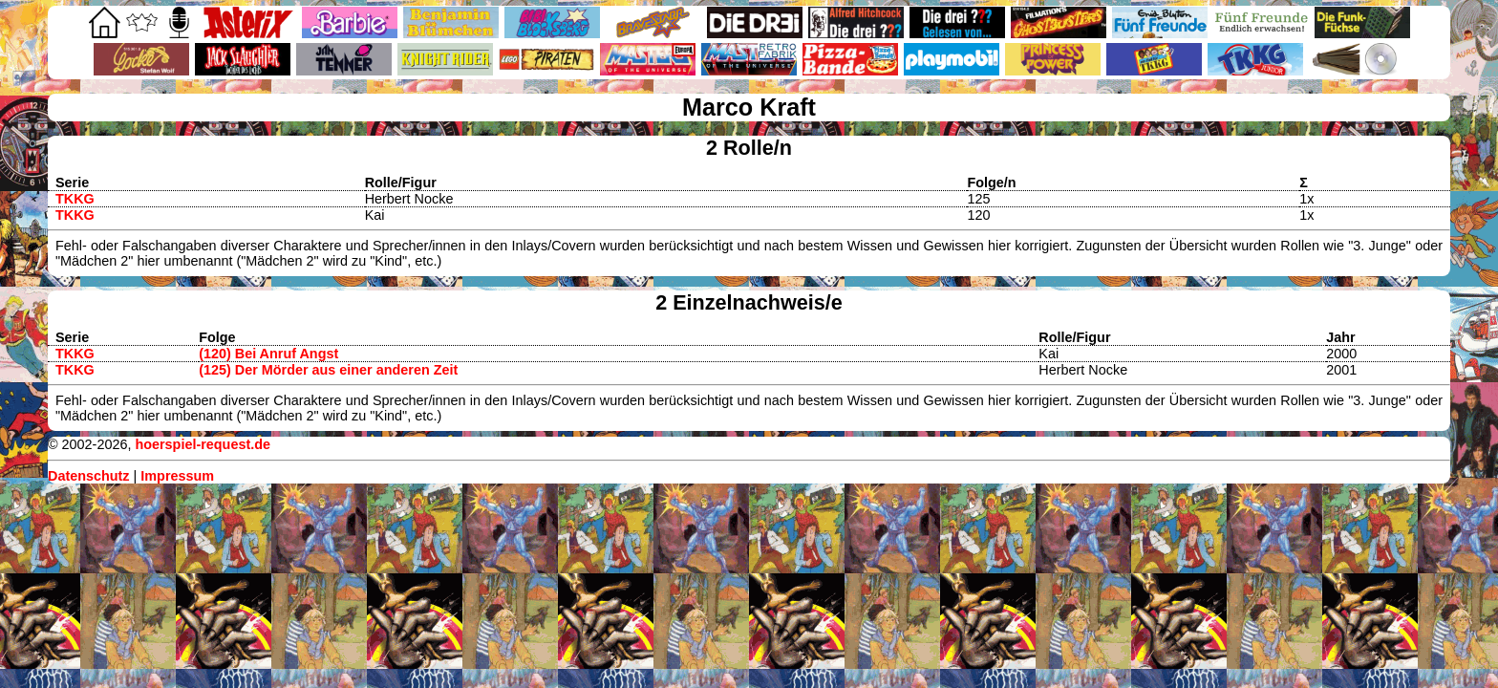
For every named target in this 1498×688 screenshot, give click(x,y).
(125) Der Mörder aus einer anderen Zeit (328, 369)
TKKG (75, 198)
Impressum (177, 476)
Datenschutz (89, 476)
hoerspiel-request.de (202, 444)
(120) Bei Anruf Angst (268, 353)
